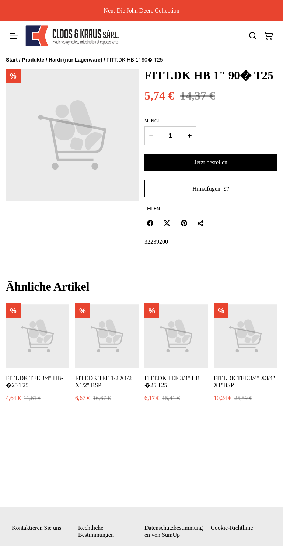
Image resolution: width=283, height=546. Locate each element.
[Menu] (14, 36)
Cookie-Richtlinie (232, 528)
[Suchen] (253, 36)
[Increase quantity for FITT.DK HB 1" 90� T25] (190, 135)
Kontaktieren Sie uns (36, 528)
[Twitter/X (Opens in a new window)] (166, 223)
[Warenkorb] (269, 36)
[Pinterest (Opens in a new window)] (183, 223)
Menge (152, 121)
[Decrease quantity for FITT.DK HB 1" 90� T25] (150, 135)
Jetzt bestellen (210, 162)
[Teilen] (200, 223)
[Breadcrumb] (141, 60)
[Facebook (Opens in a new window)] (150, 223)
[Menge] (170, 135)
